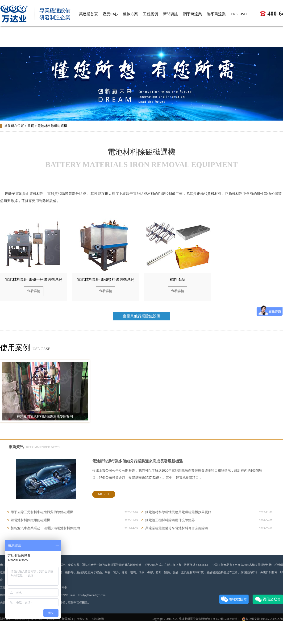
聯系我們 (21, 619)
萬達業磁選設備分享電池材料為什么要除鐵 (208, 528)
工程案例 (52, 619)
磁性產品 (177, 279)
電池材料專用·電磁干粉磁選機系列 (33, 279)
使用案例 (15, 347)
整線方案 (82, 619)
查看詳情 (33, 291)
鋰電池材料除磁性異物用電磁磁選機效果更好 (208, 512)
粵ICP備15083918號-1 (226, 619)
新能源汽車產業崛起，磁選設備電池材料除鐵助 (74, 528)
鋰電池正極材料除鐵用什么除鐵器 (208, 520)
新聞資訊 (67, 619)
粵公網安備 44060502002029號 (262, 619)
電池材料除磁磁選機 (52, 126)
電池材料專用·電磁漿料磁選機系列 (105, 279)
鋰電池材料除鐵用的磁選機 (74, 520)
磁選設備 (193, 619)
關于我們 (5, 619)
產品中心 (36, 619)
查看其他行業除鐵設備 (141, 316)
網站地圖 (98, 619)
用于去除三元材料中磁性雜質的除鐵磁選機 (74, 512)
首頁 (30, 126)
